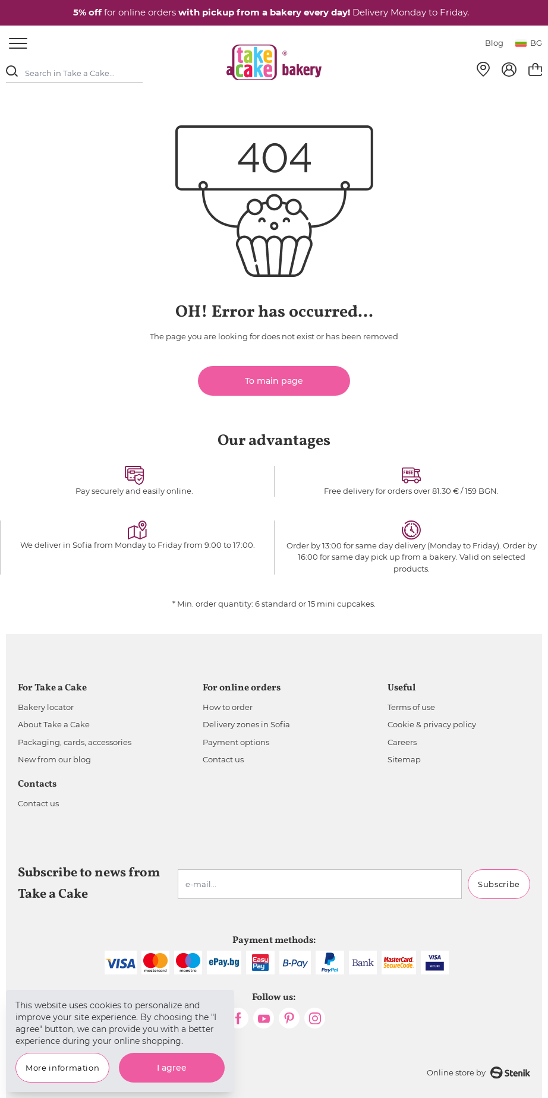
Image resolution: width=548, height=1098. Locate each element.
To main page (274, 381)
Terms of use (411, 707)
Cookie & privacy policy (432, 724)
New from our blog (54, 759)
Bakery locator (46, 707)
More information (62, 1067)
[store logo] (274, 62)
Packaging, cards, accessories (74, 742)
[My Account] (509, 69)
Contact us (223, 759)
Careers (402, 742)
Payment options (236, 742)
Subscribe (499, 884)
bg (528, 43)
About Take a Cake (54, 724)
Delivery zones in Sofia (246, 724)
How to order (228, 707)
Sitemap (404, 759)
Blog (494, 43)
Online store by (478, 1073)
